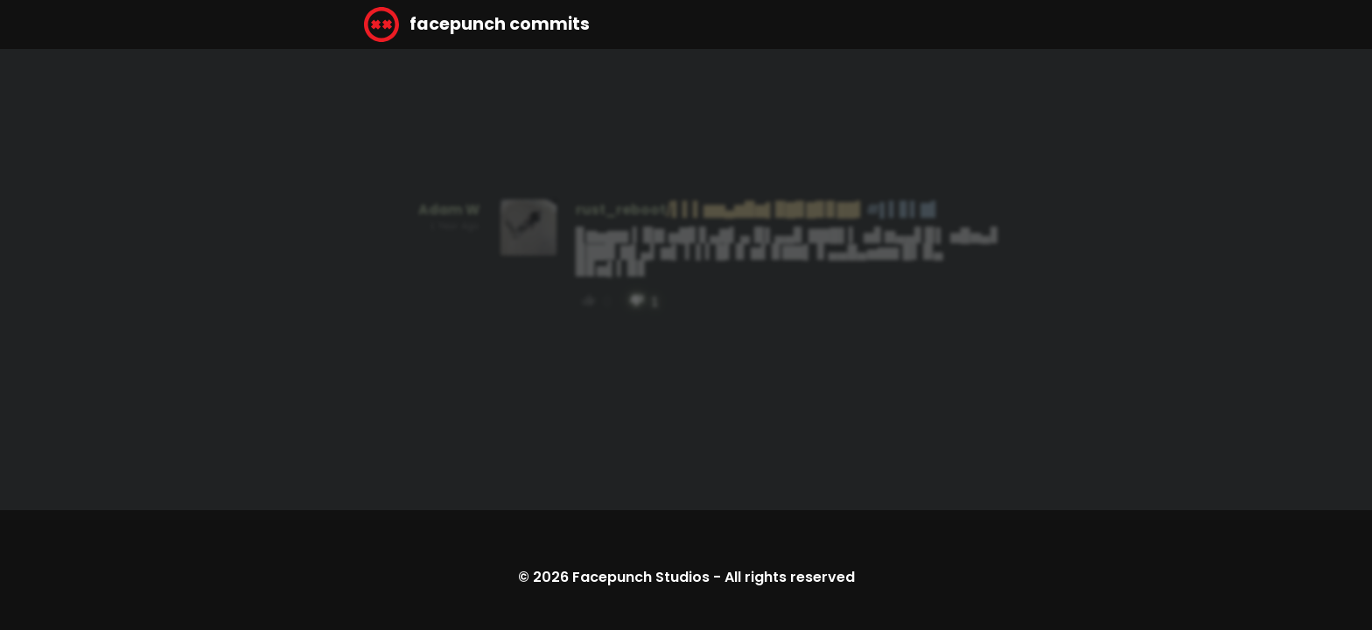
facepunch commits (477, 24)
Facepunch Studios (641, 577)
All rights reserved (789, 577)
